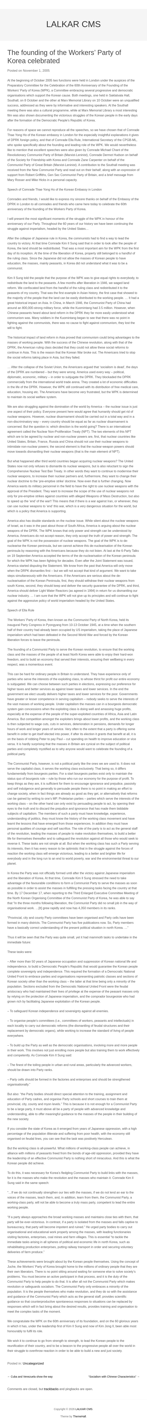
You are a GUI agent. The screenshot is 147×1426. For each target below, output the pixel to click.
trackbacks (51, 1389)
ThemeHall (79, 1416)
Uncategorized (33, 1363)
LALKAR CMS (73, 24)
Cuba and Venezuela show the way (30, 1376)
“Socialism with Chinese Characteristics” (114, 1376)
